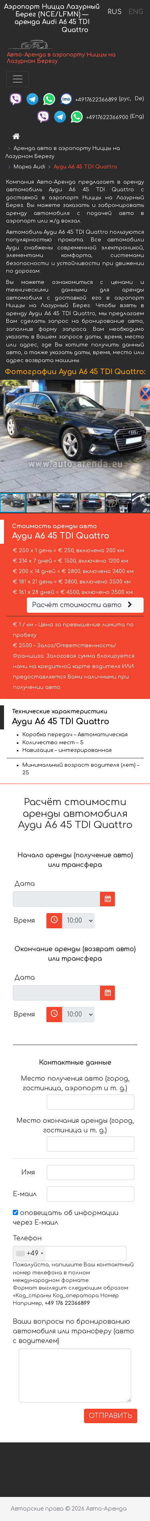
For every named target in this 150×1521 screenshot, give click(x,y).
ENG (135, 12)
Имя (28, 1172)
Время (24, 920)
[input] (56, 899)
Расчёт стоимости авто (83, 605)
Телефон (27, 1238)
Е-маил (24, 1194)
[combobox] (29, 1253)
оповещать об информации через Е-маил (65, 1217)
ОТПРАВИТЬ (110, 1416)
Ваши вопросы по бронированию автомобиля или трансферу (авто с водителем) (73, 1331)
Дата (24, 883)
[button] (142, 436)
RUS (115, 12)
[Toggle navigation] (17, 79)
